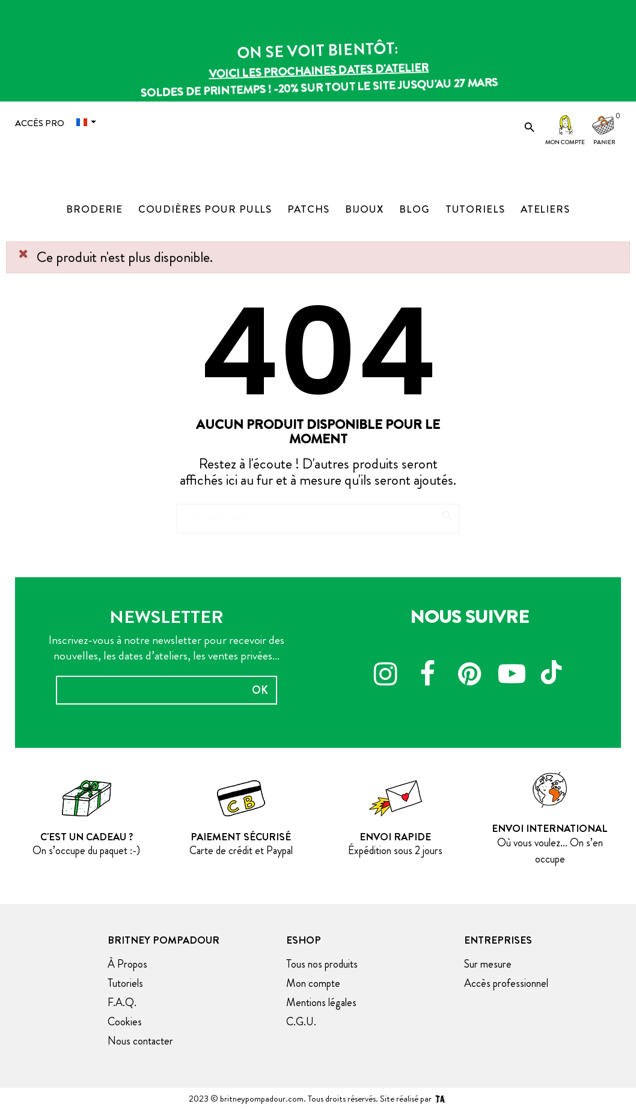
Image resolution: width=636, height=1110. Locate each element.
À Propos (127, 964)
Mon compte (565, 142)
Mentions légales (321, 1002)
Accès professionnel (506, 983)
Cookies (125, 1022)
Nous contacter (140, 1041)
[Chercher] (318, 513)
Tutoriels (125, 983)
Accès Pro (39, 123)
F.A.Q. (122, 1002)
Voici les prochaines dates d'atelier (318, 71)
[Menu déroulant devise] (89, 122)
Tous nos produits (322, 964)
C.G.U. (301, 1022)
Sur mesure (488, 964)
